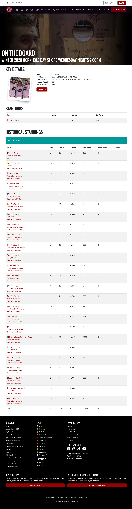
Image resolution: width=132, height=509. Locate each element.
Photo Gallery (11, 443)
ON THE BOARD (14, 235)
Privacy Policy (58, 501)
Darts (41, 432)
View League (42, 89)
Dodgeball (43, 435)
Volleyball (43, 455)
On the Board (14, 120)
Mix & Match (72, 429)
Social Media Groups (13, 458)
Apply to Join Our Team (97, 485)
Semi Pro (71, 432)
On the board (13, 286)
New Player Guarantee (14, 440)
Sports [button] (79, 10)
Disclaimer (66, 501)
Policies (9, 452)
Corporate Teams (12, 435)
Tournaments (72, 435)
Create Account (110, 3)
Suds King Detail (14, 347)
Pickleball (43, 443)
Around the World (12, 429)
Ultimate (42, 452)
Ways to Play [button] (93, 10)
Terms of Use (74, 501)
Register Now (118, 10)
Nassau (39, 462)
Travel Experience (12, 466)
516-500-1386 (60, 10)
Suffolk (39, 465)
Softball (42, 449)
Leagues (70, 426)
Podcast (9, 449)
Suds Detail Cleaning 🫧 (17, 388)
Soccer (42, 446)
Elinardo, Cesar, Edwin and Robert (20, 337)
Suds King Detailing (15, 327)
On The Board (13, 163)
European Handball (46, 438)
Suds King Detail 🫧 (15, 378)
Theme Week (11, 464)
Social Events (72, 438)
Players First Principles (14, 446)
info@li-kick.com (74, 459)
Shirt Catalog (11, 455)
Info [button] (105, 10)
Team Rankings (11, 461)
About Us (9, 426)
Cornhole (42, 429)
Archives (71, 440)
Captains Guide (11, 432)
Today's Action (14, 3)
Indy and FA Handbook (14, 438)
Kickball (42, 440)
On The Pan (12, 316)
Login (122, 3)
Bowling (42, 426)
